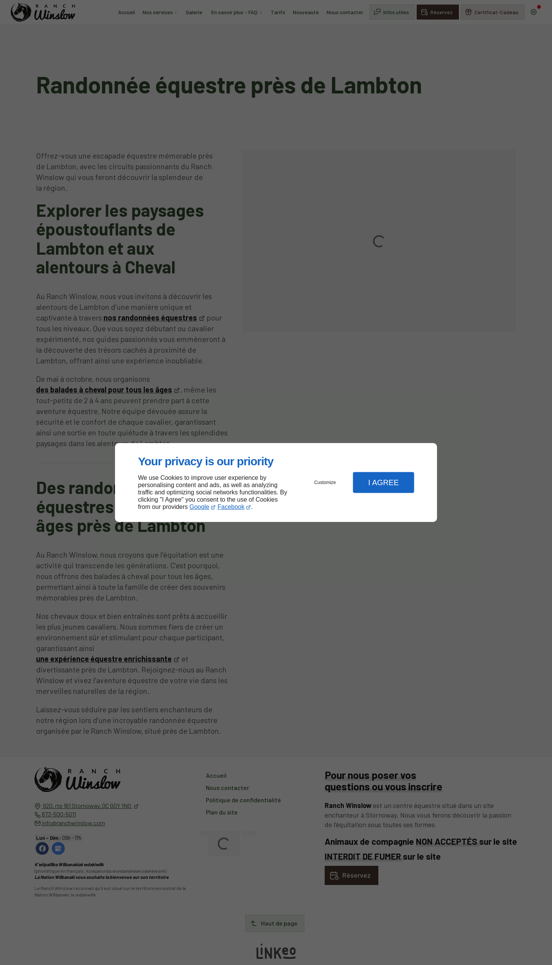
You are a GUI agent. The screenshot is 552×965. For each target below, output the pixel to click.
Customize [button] (325, 482)
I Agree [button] (383, 482)
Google (199, 507)
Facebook (231, 507)
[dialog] (276, 482)
